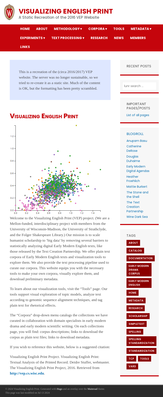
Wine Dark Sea (137, 217)
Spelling (135, 332)
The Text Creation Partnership (134, 206)
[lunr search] (139, 86)
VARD (132, 366)
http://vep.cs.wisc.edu (27, 373)
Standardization (141, 351)
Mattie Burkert (136, 186)
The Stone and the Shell (137, 194)
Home (132, 292)
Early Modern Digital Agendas (137, 168)
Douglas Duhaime (133, 158)
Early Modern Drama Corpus (139, 269)
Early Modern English (139, 283)
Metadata (136, 300)
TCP (131, 358)
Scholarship (138, 316)
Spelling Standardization (141, 341)
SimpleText (137, 324)
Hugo (59, 388)
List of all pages (137, 115)
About (133, 243)
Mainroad (92, 388)
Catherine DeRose (133, 148)
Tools (144, 358)
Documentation (141, 258)
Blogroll (134, 133)
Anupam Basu (136, 141)
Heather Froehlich (133, 179)
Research (136, 308)
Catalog (135, 250)
